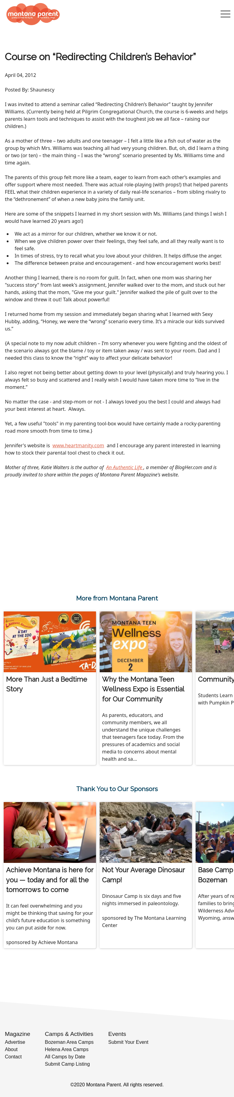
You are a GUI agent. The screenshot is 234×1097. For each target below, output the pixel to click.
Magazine (17, 1034)
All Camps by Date (65, 1056)
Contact (13, 1056)
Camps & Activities (69, 1034)
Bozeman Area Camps (69, 1042)
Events (117, 1034)
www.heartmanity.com (78, 445)
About (11, 1049)
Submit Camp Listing (67, 1064)
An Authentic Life (124, 467)
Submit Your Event (128, 1042)
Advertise (15, 1042)
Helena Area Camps (66, 1049)
